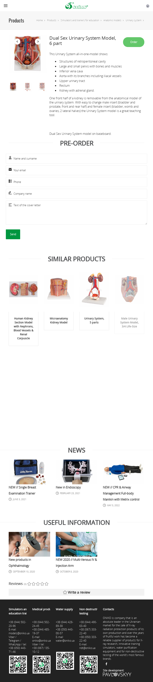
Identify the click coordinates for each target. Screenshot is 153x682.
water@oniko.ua (65, 640)
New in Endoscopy (68, 487)
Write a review (76, 592)
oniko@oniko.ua (41, 640)
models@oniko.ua (19, 633)
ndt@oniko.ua (87, 648)
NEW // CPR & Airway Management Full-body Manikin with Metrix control (121, 493)
